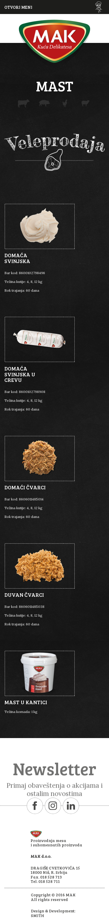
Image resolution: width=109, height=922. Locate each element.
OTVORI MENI (18, 7)
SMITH (37, 915)
